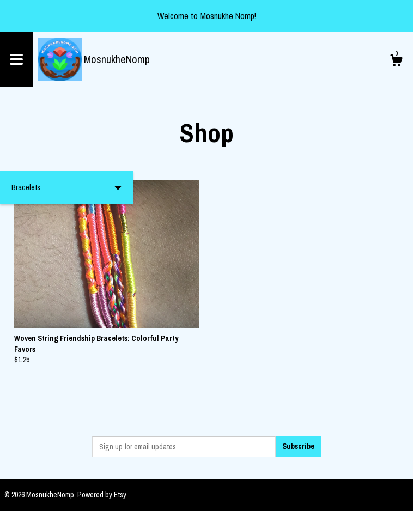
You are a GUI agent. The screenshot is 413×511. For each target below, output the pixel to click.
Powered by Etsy (101, 495)
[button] (66, 187)
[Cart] (396, 62)
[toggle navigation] (16, 59)
